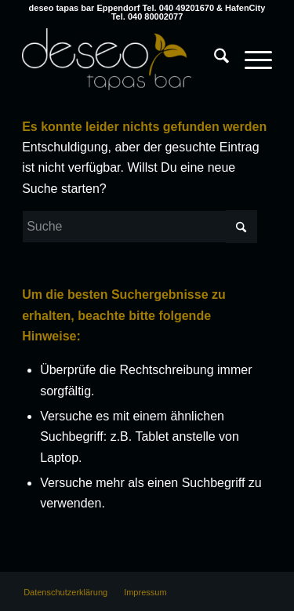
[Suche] (213, 58)
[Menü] (250, 58)
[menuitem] (213, 43)
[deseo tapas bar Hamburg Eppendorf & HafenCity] (122, 58)
